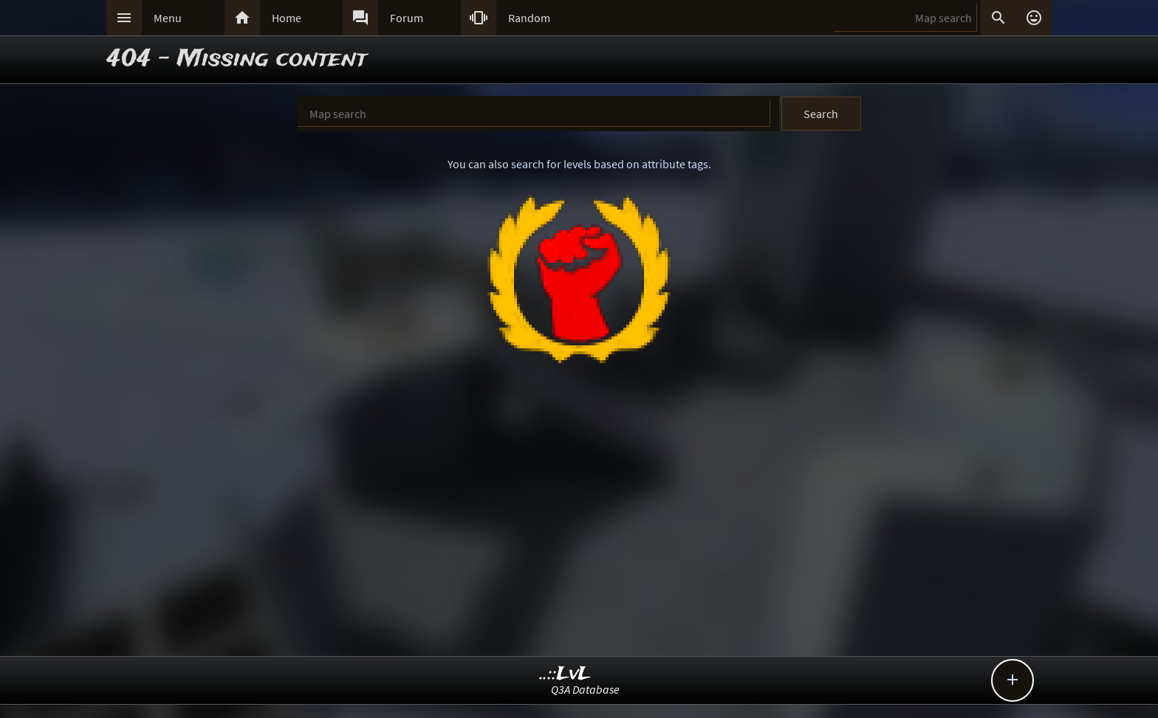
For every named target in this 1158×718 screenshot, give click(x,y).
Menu (168, 17)
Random (529, 17)
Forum (406, 17)
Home (286, 17)
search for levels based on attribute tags (609, 163)
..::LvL (565, 674)
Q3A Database (585, 689)
